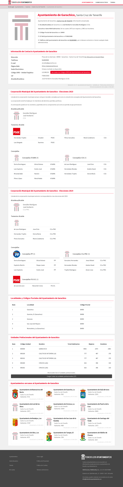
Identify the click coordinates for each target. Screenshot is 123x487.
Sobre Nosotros (102, 2)
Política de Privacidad (43, 461)
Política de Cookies (42, 465)
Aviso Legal (40, 456)
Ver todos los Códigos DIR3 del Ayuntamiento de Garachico (71, 72)
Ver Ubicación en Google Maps (94, 57)
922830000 (73, 40)
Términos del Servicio (42, 470)
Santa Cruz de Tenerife (64, 21)
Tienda (112, 2)
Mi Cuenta (12, 470)
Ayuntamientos (87, 2)
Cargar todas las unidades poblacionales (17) (61, 376)
